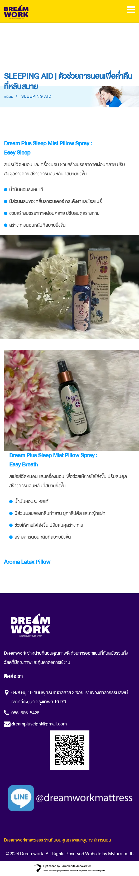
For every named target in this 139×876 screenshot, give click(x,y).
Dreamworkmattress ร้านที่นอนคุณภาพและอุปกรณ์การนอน (57, 840)
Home (8, 96)
